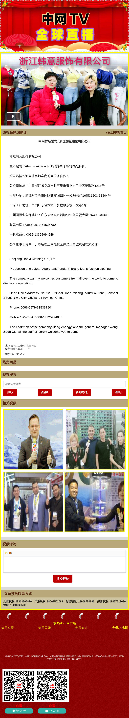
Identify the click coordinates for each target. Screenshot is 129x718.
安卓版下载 (19, 711)
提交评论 (63, 579)
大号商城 (81, 628)
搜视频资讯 (82, 392)
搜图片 (10, 392)
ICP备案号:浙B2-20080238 (69, 659)
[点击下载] (31, 345)
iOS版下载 (52, 711)
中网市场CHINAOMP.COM (36, 656)
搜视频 (44, 392)
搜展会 (118, 392)
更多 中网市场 (64, 623)
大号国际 (44, 628)
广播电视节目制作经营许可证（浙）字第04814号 (71, 656)
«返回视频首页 (116, 132)
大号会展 (7, 628)
